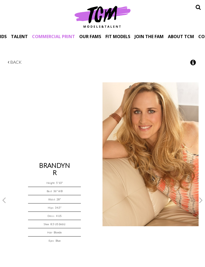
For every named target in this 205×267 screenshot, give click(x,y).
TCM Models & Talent (102, 16)
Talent (19, 36)
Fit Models (117, 36)
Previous (4, 200)
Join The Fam (149, 36)
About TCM (181, 36)
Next (201, 200)
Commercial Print (53, 36)
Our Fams (90, 36)
